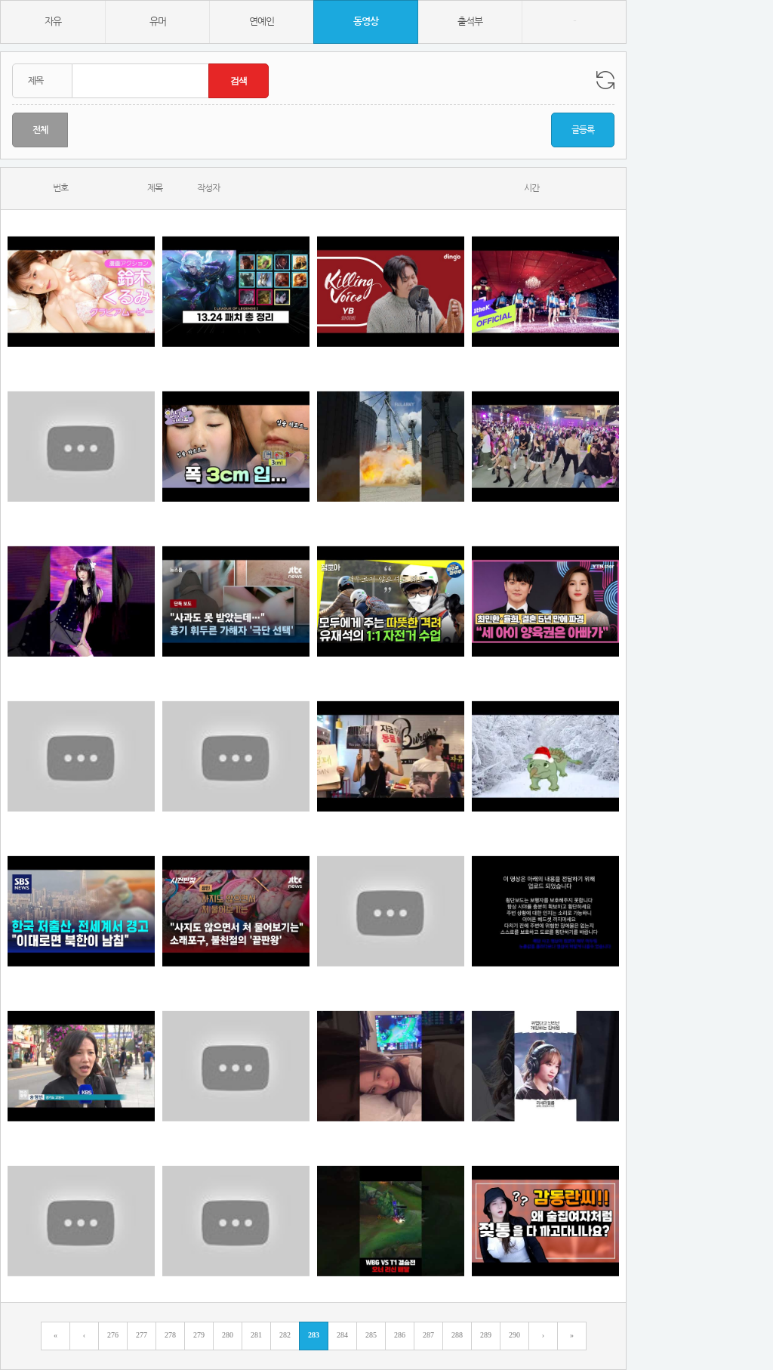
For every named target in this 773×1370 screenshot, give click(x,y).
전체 (40, 130)
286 (399, 1335)
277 (141, 1335)
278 (170, 1335)
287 (428, 1335)
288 (457, 1335)
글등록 (582, 130)
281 (256, 1335)
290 (514, 1335)
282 (285, 1335)
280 (227, 1335)
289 (485, 1335)
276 (113, 1335)
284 (342, 1335)
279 (199, 1335)
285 (371, 1335)
